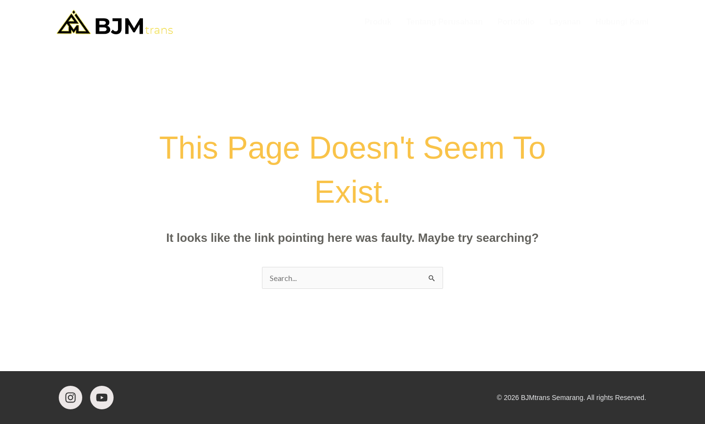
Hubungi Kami (621, 22)
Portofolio (516, 22)
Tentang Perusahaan (444, 22)
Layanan (565, 22)
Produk (378, 22)
